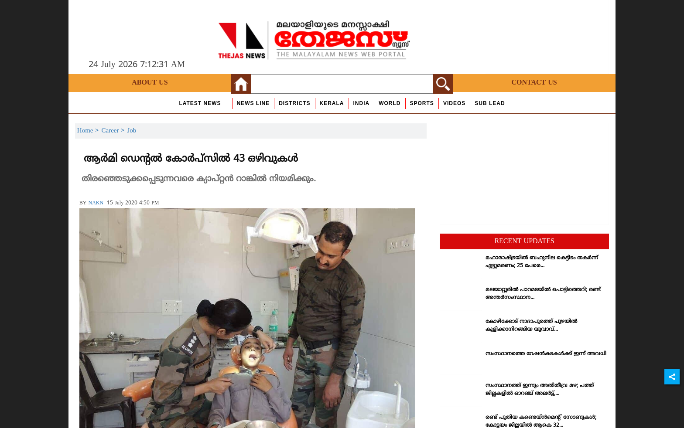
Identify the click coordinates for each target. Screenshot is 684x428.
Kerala (332, 103)
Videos (454, 103)
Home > (89, 131)
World (389, 103)
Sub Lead (490, 103)
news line (253, 103)
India (361, 103)
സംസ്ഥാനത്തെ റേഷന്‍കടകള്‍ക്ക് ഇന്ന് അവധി (546, 354)
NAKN (95, 203)
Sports (422, 103)
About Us (150, 82)
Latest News (200, 103)
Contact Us (534, 82)
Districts (294, 103)
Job (131, 131)
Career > (114, 131)
